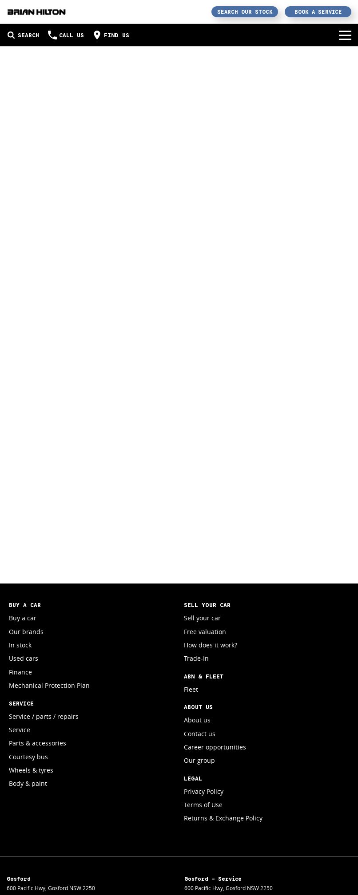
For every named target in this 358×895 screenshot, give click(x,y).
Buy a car (22, 618)
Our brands (26, 631)
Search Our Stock (245, 11)
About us (197, 720)
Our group (199, 760)
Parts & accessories (37, 743)
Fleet (191, 689)
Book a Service (318, 11)
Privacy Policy (203, 791)
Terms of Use (203, 804)
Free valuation (205, 631)
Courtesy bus (28, 757)
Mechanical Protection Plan (49, 685)
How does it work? (210, 645)
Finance (20, 672)
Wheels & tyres (31, 770)
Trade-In (196, 658)
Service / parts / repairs (44, 716)
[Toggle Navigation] (345, 35)
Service (19, 729)
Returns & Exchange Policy (223, 818)
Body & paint (28, 783)
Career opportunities (215, 747)
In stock (20, 645)
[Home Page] (37, 12)
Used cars (23, 658)
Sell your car (202, 618)
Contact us (199, 733)
